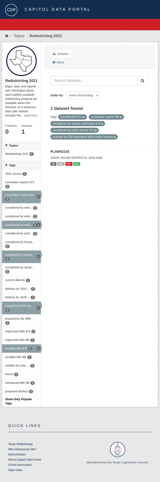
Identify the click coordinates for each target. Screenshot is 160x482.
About (58, 62)
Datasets (61, 53)
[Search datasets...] (94, 81)
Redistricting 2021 (46, 36)
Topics (19, 36)
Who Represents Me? (22, 449)
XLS (77, 164)
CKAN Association (20, 464)
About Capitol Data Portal (24, 459)
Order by (56, 95)
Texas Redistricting (20, 444)
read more (30, 115)
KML (61, 164)
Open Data (15, 470)
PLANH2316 (59, 151)
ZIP (53, 164)
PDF (69, 164)
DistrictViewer (17, 454)
